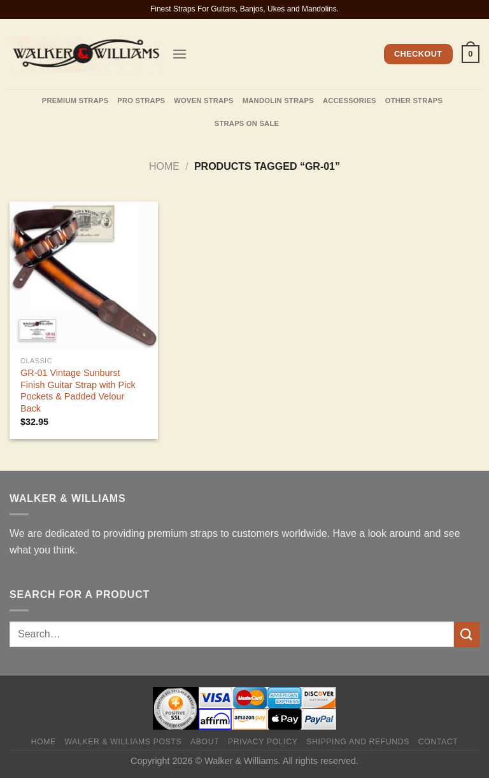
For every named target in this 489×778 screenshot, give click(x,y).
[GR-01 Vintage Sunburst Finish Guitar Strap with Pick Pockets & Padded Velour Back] (84, 276)
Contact (438, 741)
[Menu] (179, 53)
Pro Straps (141, 100)
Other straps (414, 100)
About (204, 741)
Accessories (349, 100)
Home (164, 166)
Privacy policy (262, 741)
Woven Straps (203, 100)
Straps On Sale (247, 123)
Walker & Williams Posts (123, 741)
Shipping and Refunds (357, 741)
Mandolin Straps (278, 100)
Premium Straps (75, 100)
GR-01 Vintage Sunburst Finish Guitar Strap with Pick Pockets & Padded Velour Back (78, 390)
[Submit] (466, 634)
